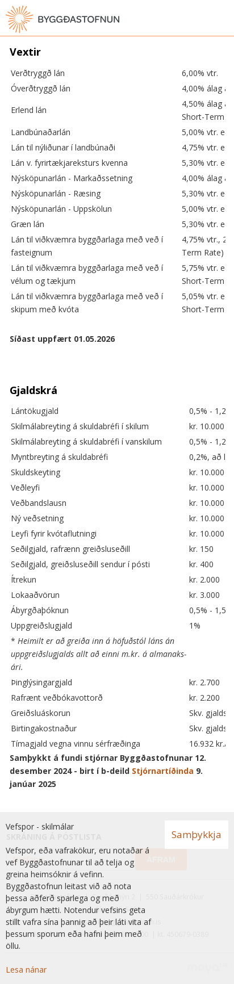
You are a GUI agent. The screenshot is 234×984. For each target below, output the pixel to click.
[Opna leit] (200, 19)
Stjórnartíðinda (163, 770)
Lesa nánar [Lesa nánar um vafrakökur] (26, 969)
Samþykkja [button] (197, 834)
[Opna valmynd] (222, 19)
